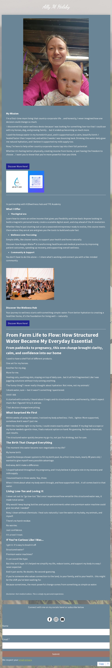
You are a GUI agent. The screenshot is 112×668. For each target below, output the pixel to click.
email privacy (25, 659)
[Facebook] (49, 619)
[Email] (62, 619)
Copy (101, 664)
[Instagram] (56, 619)
